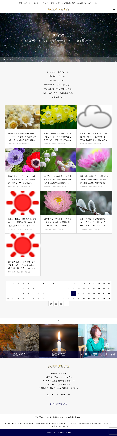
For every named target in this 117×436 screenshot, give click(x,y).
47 (33, 294)
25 (28, 288)
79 (89, 299)
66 (23, 299)
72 (54, 299)
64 (13, 299)
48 (38, 294)
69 (38, 299)
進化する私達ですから (23, 143)
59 (94, 294)
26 (33, 288)
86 (61, 304)
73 (59, 299)
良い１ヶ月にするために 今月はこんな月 (21, 229)
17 (94, 283)
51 (54, 294)
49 (43, 294)
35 (79, 288)
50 (48, 294)
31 (59, 288)
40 (104, 288)
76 (74, 299)
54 (69, 294)
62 (109, 294)
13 (74, 283)
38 (94, 288)
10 (59, 283)
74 (64, 299)
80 (94, 299)
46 (28, 294)
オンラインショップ (62, 426)
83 (109, 299)
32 (64, 288)
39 (99, 288)
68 (33, 299)
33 (69, 288)
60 (99, 294)
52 (59, 294)
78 (84, 299)
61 (104, 294)
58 (89, 294)
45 (23, 294)
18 (99, 283)
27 (38, 288)
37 (89, 288)
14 (79, 283)
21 (8, 288)
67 (28, 299)
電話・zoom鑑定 (84, 423)
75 (69, 299)
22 (13, 288)
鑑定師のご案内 (96, 423)
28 (43, 288)
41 (109, 288)
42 (8, 294)
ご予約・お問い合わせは (58, 404)
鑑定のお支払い (63, 423)
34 (74, 288)
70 (43, 299)
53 (64, 294)
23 (18, 288)
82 (104, 299)
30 (54, 288)
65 (18, 299)
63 (8, 299)
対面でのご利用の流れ (26, 423)
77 (79, 299)
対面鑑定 (73, 423)
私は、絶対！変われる (23, 272)
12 (69, 283)
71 (48, 299)
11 (64, 283)
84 (51, 304)
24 (23, 288)
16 (89, 283)
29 (48, 288)
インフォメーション (11, 423)
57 (84, 294)
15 (84, 283)
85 (56, 304)
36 (84, 288)
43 (13, 294)
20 (109, 283)
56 (79, 294)
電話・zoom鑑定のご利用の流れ (46, 423)
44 (18, 294)
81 (99, 299)
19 (104, 283)
